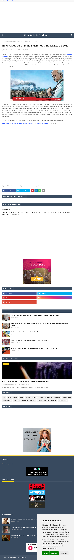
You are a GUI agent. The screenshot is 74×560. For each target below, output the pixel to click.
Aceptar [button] (45, 553)
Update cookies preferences (9, 1)
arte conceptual (7, 400)
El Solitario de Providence (37, 35)
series (9, 397)
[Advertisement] (37, 17)
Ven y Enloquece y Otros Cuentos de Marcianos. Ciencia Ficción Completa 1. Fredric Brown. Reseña (40, 324)
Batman (15, 397)
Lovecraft (53, 400)
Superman (35, 397)
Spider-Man (57, 397)
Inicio (3, 41)
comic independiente (21, 186)
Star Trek (46, 400)
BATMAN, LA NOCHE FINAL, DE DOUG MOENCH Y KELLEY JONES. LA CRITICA (34, 348)
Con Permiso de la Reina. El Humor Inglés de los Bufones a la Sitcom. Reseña (35, 315)
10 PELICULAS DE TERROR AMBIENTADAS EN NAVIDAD (25, 381)
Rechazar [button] (54, 553)
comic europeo (63, 400)
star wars (32, 400)
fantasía (28, 397)
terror (7, 41)
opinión (39, 400)
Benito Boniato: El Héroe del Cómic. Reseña (25, 332)
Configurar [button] (64, 553)
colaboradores (10, 186)
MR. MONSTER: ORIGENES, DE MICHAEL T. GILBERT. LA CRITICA (30, 340)
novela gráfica (36, 186)
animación (25, 400)
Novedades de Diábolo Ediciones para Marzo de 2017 (18, 123)
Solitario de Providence (43, 123)
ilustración (17, 400)
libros (29, 186)
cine (4, 397)
